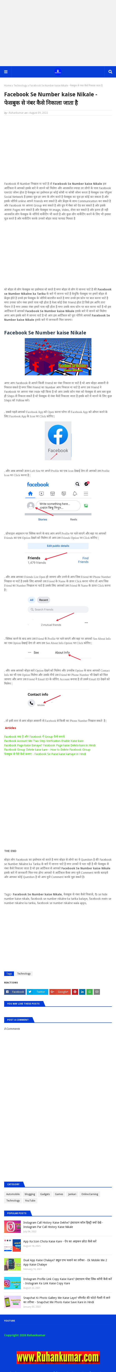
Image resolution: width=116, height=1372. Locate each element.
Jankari (72, 1194)
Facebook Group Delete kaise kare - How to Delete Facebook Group (47, 749)
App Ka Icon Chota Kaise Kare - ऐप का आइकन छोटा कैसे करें (59, 1241)
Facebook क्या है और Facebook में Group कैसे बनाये (34, 736)
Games (59, 1194)
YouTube (30, 1200)
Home (7, 85)
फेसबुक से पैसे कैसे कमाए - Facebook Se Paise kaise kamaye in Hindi (45, 754)
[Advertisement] (58, 33)
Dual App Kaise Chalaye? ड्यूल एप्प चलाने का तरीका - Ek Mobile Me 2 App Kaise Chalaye (65, 1262)
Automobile (13, 1194)
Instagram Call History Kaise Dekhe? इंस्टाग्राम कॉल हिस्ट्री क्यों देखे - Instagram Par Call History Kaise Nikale (63, 1225)
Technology (20, 85)
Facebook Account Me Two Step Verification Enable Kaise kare (44, 741)
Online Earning (89, 1194)
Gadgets (45, 1194)
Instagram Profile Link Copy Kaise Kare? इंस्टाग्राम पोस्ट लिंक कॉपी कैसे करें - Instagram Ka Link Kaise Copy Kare (67, 1281)
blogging (30, 1194)
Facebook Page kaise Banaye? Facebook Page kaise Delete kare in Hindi (49, 745)
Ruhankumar (16, 112)
